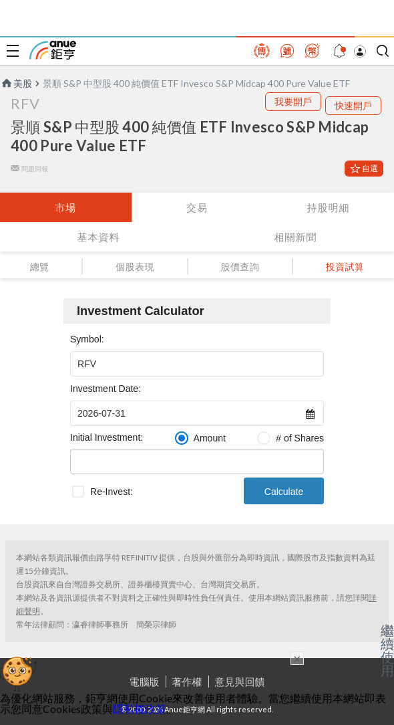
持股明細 (328, 207)
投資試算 (344, 266)
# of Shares (300, 438)
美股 (16, 83)
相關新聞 (295, 237)
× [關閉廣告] (297, 658)
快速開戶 (353, 105)
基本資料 (98, 237)
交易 (197, 207)
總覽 (39, 266)
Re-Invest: (111, 491)
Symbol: (87, 339)
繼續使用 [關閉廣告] (387, 650)
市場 (65, 207)
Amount (210, 438)
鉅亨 (52, 50)
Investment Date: (105, 388)
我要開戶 (293, 101)
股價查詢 (239, 266)
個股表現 (135, 266)
